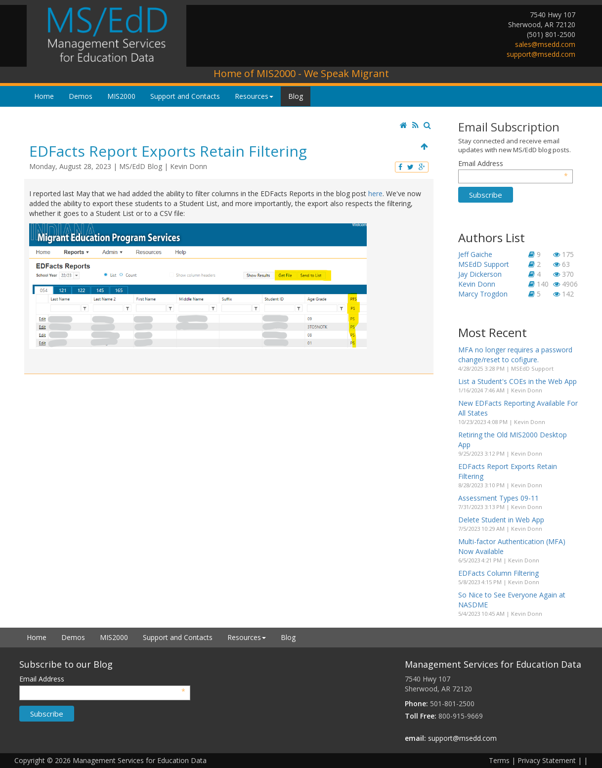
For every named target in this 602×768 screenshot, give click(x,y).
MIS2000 (121, 96)
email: (415, 738)
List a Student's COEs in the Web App (517, 381)
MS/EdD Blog (140, 166)
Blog (295, 96)
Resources (254, 96)
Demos (80, 96)
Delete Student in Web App (501, 519)
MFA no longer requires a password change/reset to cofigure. (515, 354)
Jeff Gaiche (475, 254)
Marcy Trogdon (483, 294)
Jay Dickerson (480, 274)
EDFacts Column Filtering (498, 573)
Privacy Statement (546, 760)
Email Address (513, 163)
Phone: (416, 703)
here (375, 193)
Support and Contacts (185, 96)
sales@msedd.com (545, 44)
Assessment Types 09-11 (498, 498)
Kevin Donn (188, 166)
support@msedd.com (541, 54)
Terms (499, 760)
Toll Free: (420, 716)
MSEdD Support (483, 264)
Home (44, 96)
